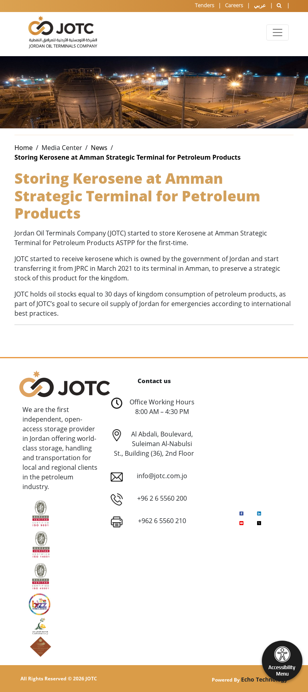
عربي (260, 5)
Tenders (204, 5)
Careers (234, 5)
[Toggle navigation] (277, 32)
